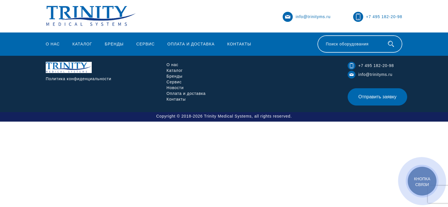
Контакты (239, 44)
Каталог (82, 44)
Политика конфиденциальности (78, 78)
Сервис (145, 44)
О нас (53, 44)
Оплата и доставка (191, 44)
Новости (175, 87)
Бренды (114, 44)
